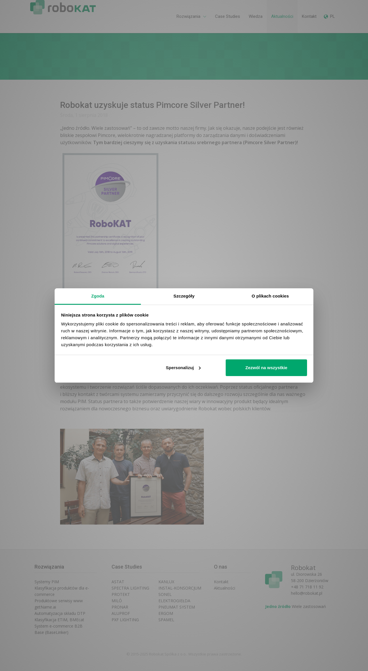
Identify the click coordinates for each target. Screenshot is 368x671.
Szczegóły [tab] (183, 295)
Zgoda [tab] (97, 295)
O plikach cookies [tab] (270, 295)
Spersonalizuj (183, 367)
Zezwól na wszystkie (266, 367)
